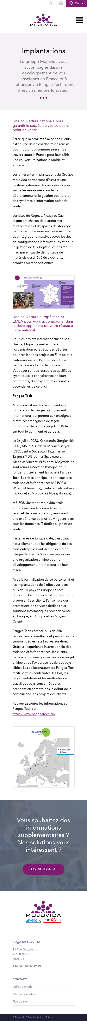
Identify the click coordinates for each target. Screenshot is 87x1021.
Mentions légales (24, 994)
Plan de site (20, 1001)
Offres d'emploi (23, 986)
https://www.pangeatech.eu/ (34, 714)
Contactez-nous (43, 869)
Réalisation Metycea (43, 1017)
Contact (80, 3)
